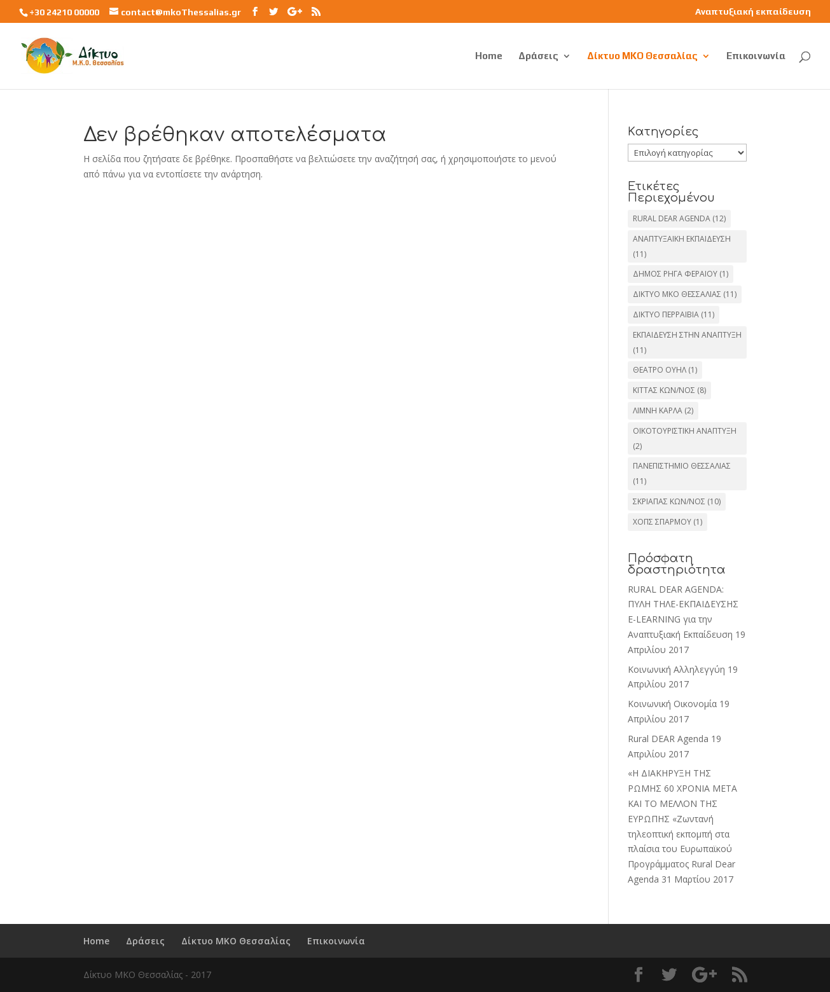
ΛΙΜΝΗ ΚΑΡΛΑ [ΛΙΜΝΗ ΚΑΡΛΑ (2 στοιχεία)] (663, 410)
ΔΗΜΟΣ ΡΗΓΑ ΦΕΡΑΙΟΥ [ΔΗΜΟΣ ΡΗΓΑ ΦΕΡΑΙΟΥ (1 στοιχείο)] (680, 273)
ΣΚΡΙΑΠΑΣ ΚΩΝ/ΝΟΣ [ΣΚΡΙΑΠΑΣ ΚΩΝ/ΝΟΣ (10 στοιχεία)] (677, 501)
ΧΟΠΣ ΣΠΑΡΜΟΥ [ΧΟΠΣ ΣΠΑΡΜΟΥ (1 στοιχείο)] (667, 521)
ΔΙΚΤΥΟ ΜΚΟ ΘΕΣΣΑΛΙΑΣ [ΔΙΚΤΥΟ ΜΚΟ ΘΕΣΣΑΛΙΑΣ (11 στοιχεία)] (685, 294)
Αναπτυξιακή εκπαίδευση (753, 12)
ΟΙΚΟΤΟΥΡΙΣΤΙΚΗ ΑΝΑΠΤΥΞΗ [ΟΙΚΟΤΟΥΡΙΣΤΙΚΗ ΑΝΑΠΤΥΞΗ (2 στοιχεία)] (685, 438)
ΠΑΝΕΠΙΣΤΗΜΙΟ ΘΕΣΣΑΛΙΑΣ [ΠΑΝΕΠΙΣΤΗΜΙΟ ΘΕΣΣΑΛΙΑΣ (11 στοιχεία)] (682, 473)
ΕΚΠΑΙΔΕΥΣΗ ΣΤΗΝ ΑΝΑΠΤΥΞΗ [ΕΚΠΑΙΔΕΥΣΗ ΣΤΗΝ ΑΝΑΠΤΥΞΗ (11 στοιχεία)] (687, 342)
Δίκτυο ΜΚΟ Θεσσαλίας (642, 56)
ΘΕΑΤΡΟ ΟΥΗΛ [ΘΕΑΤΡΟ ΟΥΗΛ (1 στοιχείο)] (665, 369)
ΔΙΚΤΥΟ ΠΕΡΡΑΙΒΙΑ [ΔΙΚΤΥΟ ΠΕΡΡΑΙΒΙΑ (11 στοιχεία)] (673, 314)
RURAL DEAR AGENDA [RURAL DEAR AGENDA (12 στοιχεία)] (679, 218)
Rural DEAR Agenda (668, 739)
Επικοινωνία (755, 56)
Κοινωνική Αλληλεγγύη (676, 669)
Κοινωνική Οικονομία (672, 704)
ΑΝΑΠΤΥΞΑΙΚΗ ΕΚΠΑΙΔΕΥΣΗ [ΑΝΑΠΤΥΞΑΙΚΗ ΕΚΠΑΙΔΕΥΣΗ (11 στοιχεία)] (682, 246)
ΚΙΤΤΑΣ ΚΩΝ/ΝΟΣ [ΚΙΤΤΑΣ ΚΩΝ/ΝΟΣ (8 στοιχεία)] (669, 390)
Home (488, 56)
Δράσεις (538, 56)
